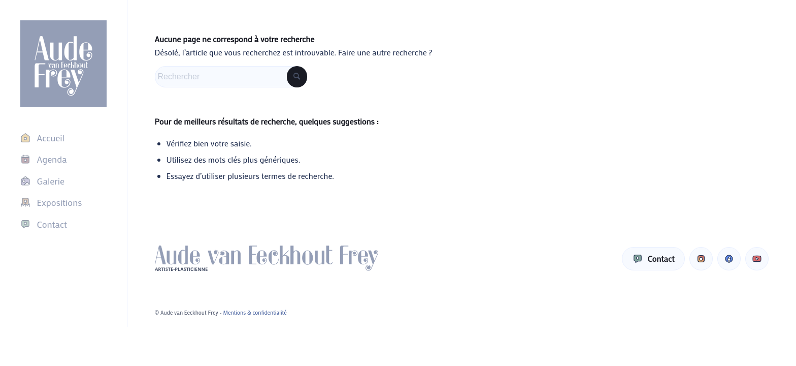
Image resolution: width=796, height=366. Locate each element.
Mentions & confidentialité (255, 312)
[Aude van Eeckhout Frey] (63, 63)
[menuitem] (63, 137)
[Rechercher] (231, 76)
